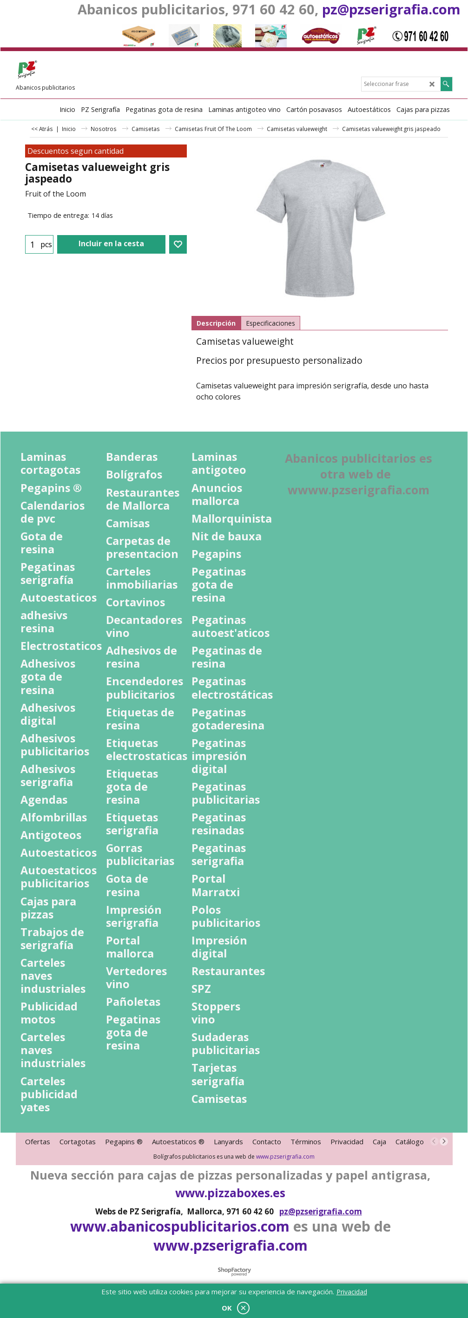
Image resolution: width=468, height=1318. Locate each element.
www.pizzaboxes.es (230, 1192)
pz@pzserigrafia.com (391, 9)
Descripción (216, 323)
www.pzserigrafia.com (285, 1157)
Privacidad (351, 1291)
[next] (444, 1141)
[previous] (434, 1141)
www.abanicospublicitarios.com (180, 1226)
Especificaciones (270, 323)
